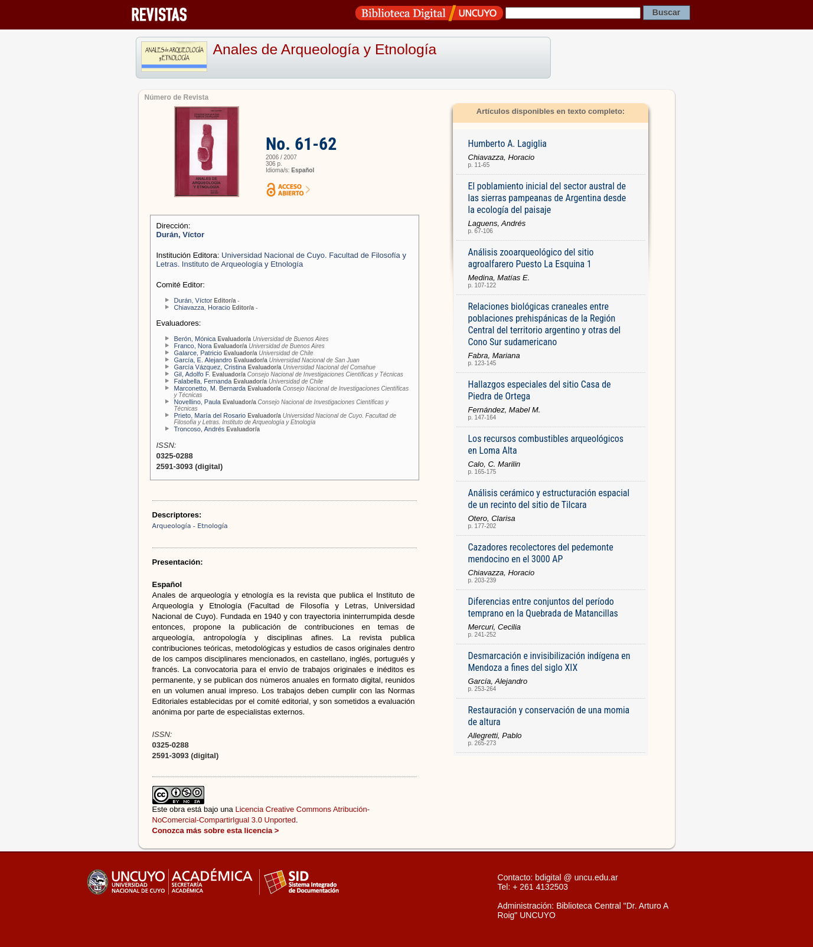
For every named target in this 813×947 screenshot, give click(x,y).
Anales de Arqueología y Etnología (325, 49)
